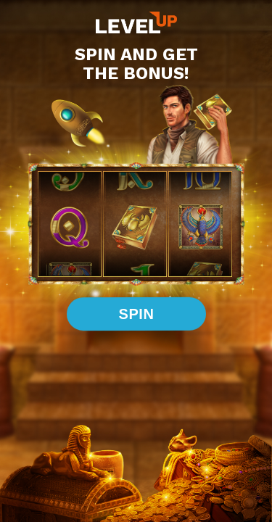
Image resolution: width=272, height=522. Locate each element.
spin (136, 313)
